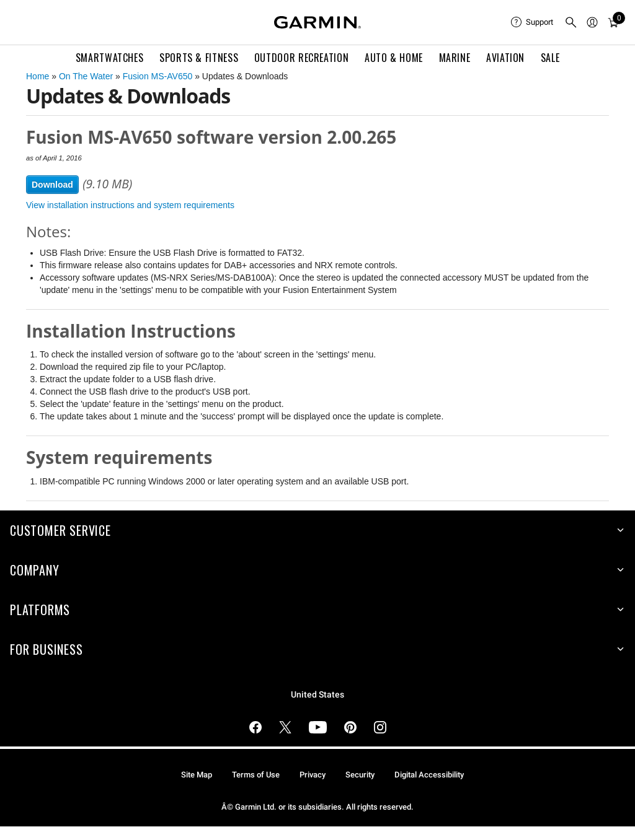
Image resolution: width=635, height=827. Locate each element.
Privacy (313, 774)
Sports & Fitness (198, 57)
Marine (455, 57)
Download (52, 185)
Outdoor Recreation (301, 57)
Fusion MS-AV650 (158, 76)
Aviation (505, 57)
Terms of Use (256, 774)
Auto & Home (394, 57)
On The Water (86, 76)
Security (360, 774)
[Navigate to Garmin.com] (317, 22)
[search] (571, 22)
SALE (550, 57)
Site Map (196, 774)
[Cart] (613, 22)
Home (37, 76)
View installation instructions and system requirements (130, 205)
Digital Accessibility (429, 774)
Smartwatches (110, 57)
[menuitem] (532, 22)
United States (317, 694)
